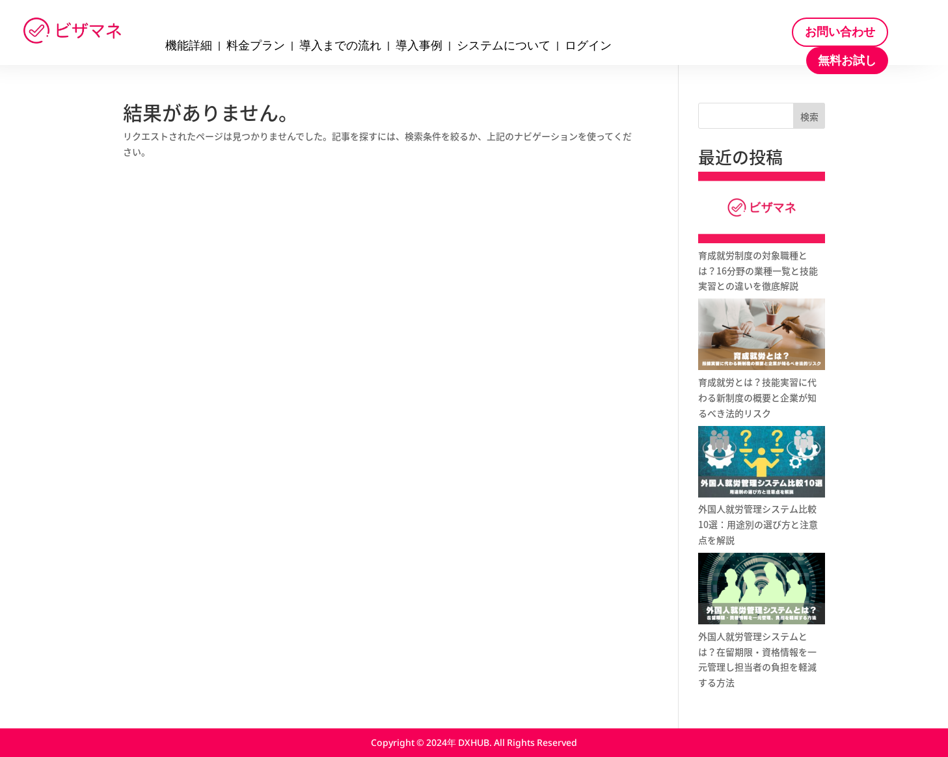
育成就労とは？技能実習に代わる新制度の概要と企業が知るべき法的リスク (757, 397)
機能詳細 (188, 46)
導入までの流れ (340, 46)
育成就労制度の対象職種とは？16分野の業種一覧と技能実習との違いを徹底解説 (758, 270)
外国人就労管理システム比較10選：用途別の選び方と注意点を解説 (758, 524)
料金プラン (255, 46)
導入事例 (419, 46)
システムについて (503, 46)
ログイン (588, 46)
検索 (809, 116)
